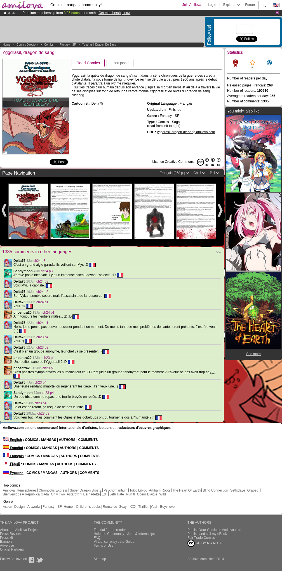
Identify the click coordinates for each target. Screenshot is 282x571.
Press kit (6, 538)
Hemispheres (27, 490)
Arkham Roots (159, 490)
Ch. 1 (198, 173)
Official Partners (12, 549)
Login (212, 5)
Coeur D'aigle (147, 494)
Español (13, 448)
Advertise (7, 545)
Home (6, 44)
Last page (120, 63)
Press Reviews (11, 534)
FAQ (97, 538)
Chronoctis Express (53, 490)
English (12, 440)
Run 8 (130, 494)
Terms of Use (104, 545)
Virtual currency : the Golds (114, 542)
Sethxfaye (237, 490)
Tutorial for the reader (110, 530)
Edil (104, 494)
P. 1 (212, 173)
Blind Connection (215, 490)
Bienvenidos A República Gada (26, 494)
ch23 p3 (42, 347)
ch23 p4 (42, 337)
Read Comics (88, 63)
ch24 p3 (39, 261)
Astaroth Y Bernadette (83, 494)
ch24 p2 (42, 292)
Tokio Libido (138, 490)
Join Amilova (191, 5)
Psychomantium (115, 490)
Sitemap (100, 559)
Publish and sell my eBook (207, 534)
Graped (252, 490)
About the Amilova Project (19, 530)
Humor (69, 507)
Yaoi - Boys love (163, 507)
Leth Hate (116, 494)
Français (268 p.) (172, 173)
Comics (48, 44)
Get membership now (114, 13)
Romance (110, 507)
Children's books (88, 507)
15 (216, 252)
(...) (15, 331)
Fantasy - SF (68, 44)
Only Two (58, 494)
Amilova (9, 490)
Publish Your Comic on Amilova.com (214, 530)
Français (13, 456)
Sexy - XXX (127, 507)
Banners (6, 542)
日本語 (11, 464)
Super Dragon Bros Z (85, 490)
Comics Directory (27, 44)
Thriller (143, 507)
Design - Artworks (27, 507)
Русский (13, 473)
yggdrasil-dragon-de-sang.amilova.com (186, 132)
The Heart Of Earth (186, 490)
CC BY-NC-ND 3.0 (205, 543)
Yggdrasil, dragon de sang (99, 44)
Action (7, 507)
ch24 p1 (42, 302)
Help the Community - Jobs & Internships (124, 534)
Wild (162, 494)
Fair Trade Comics (201, 538)
